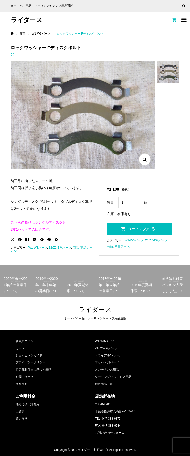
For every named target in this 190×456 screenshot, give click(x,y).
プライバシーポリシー (30, 362)
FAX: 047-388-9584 (108, 425)
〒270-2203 (103, 404)
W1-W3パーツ (37, 247)
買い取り (21, 418)
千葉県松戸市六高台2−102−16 (115, 411)
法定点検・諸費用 (27, 404)
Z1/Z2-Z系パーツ (60, 247)
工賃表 (20, 411)
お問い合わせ (24, 377)
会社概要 (21, 384)
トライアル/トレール (108, 355)
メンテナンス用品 (107, 369)
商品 (76, 247)
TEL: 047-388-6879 (107, 418)
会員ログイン (24, 341)
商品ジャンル (123, 246)
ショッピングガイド (29, 355)
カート (20, 348)
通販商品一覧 (104, 384)
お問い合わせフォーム (110, 432)
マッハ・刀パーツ (107, 362)
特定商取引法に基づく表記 (33, 369)
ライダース (26, 19)
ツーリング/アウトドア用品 (113, 377)
